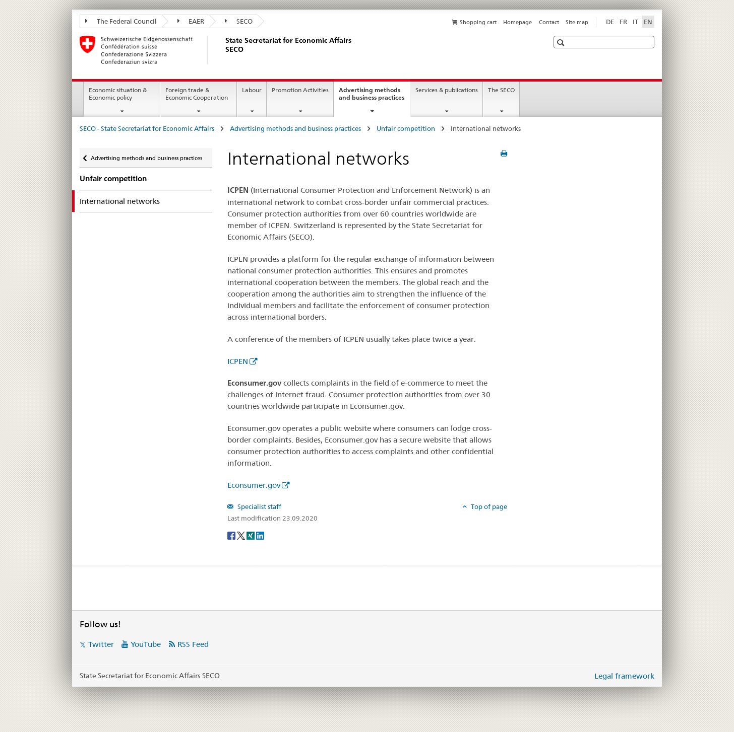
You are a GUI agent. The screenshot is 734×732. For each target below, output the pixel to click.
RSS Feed (193, 644)
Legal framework (624, 676)
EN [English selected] (648, 22)
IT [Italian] (635, 22)
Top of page (488, 506)
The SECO (501, 90)
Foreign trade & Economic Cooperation (196, 93)
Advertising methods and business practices (374, 97)
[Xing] (251, 535)
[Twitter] (242, 535)
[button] (562, 42)
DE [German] (610, 22)
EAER (191, 21)
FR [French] (623, 22)
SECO (239, 21)
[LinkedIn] (260, 535)
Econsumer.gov (253, 485)
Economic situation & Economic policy (118, 93)
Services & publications (446, 90)
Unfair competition (407, 128)
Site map (577, 22)
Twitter (101, 644)
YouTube (146, 644)
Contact (549, 22)
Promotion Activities (300, 90)
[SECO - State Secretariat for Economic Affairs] (223, 50)
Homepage (517, 22)
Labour (252, 90)
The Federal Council (121, 21)
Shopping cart (478, 22)
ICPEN (237, 361)
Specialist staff (258, 506)
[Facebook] (232, 535)
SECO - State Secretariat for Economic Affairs (148, 128)
